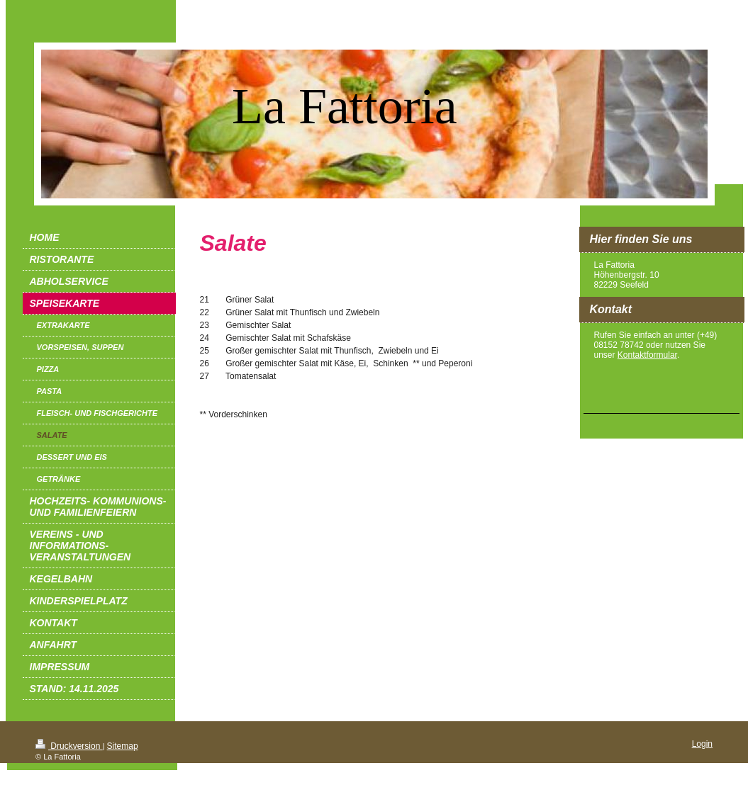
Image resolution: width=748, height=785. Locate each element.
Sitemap (122, 746)
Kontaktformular (647, 355)
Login (702, 744)
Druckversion (69, 746)
